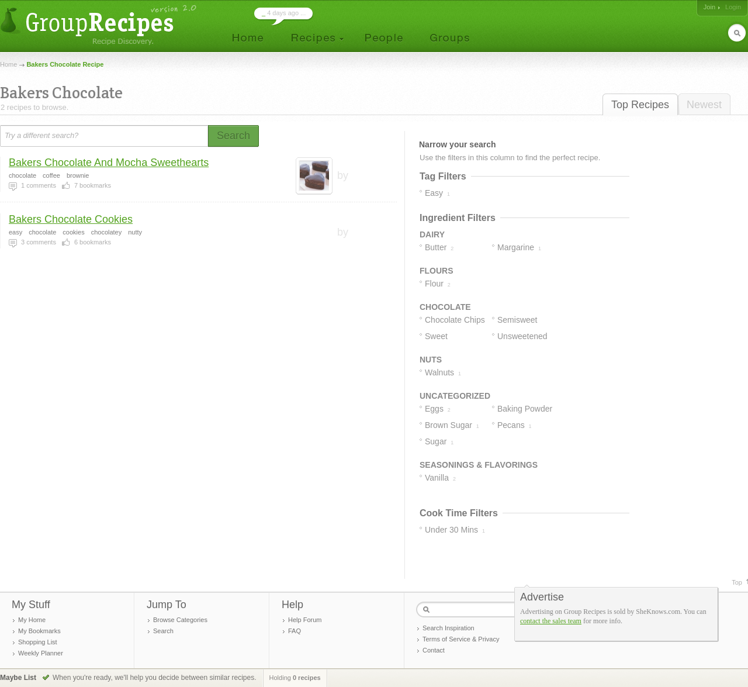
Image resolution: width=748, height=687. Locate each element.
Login (733, 7)
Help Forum (304, 619)
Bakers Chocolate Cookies (71, 219)
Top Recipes (640, 105)
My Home (32, 619)
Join (709, 7)
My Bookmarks (39, 630)
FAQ (294, 630)
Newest (704, 105)
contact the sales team (550, 621)
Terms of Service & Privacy (461, 639)
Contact (434, 650)
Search (163, 630)
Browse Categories (180, 619)
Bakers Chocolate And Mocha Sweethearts (109, 162)
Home (8, 64)
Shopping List (37, 641)
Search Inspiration (449, 627)
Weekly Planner (40, 653)
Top (737, 582)
